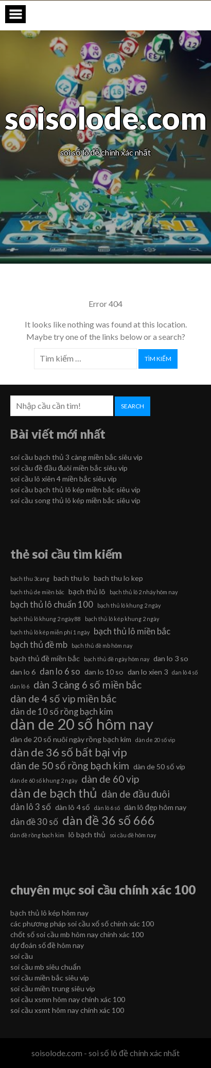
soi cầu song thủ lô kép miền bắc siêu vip (75, 500)
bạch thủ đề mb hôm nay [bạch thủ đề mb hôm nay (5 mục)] (102, 645)
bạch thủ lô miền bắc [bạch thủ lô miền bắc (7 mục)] (132, 631)
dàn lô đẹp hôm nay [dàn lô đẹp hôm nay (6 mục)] (155, 807)
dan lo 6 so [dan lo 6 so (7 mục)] (60, 671)
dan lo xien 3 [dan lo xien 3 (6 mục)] (148, 671)
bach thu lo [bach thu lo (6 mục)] (72, 578)
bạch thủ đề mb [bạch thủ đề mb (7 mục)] (38, 644)
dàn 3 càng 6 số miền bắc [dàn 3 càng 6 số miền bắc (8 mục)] (87, 685)
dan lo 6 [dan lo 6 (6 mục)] (23, 671)
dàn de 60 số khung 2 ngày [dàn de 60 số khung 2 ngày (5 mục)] (43, 780)
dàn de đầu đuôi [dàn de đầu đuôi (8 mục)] (135, 794)
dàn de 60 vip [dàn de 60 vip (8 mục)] (110, 779)
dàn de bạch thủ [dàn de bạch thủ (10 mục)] (53, 793)
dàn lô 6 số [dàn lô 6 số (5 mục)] (107, 807)
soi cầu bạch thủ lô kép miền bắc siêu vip (75, 489)
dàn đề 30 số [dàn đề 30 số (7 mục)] (34, 821)
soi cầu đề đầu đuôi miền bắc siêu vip (69, 467)
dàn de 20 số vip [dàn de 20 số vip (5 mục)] (155, 739)
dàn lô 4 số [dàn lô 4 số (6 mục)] (72, 807)
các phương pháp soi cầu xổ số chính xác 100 (82, 923)
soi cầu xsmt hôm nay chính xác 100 (67, 1010)
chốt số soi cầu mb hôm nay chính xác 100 (77, 934)
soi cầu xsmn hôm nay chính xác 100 (67, 999)
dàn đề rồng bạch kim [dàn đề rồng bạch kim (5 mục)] (37, 835)
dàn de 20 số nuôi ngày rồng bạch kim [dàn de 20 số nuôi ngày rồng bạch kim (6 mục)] (70, 739)
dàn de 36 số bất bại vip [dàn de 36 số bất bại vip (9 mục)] (68, 752)
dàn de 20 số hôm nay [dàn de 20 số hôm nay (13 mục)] (81, 724)
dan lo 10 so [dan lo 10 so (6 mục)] (104, 671)
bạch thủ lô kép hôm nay (49, 912)
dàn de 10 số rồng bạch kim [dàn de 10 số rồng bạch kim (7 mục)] (61, 711)
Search (132, 406)
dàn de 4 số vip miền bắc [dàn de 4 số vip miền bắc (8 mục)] (63, 698)
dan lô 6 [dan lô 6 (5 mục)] (19, 686)
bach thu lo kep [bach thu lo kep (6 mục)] (118, 578)
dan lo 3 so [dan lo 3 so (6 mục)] (170, 658)
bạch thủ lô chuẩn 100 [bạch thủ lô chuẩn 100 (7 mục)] (51, 604)
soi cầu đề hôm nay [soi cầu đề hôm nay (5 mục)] (133, 835)
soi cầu (21, 956)
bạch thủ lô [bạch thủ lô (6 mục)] (87, 591)
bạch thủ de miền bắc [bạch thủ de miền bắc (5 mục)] (37, 592)
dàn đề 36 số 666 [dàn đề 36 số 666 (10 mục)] (108, 820)
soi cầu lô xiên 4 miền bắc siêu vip (63, 478)
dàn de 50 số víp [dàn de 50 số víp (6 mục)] (159, 766)
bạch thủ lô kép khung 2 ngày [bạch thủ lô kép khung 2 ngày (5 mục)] (122, 618)
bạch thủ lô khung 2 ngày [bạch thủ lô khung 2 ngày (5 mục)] (129, 605)
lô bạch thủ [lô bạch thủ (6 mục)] (87, 834)
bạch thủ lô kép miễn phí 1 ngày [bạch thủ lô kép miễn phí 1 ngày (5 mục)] (50, 632)
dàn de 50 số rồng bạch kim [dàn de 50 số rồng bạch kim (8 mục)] (69, 765)
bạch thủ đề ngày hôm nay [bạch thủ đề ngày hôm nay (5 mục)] (116, 659)
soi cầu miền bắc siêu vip (49, 977)
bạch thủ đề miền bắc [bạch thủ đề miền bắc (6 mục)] (45, 658)
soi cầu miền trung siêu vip (52, 988)
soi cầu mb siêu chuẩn (45, 966)
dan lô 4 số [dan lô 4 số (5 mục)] (185, 672)
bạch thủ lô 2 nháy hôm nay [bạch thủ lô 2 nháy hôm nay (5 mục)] (144, 592)
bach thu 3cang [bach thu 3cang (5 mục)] (29, 578)
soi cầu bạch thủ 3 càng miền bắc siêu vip (76, 457)
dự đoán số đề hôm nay (47, 945)
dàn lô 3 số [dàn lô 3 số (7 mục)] (30, 806)
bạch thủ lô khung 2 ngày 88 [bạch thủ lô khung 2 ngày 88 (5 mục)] (45, 618)
